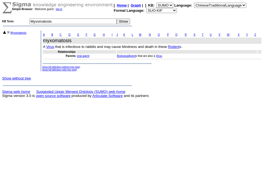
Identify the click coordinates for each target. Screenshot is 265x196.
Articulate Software (107, 96)
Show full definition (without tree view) (61, 67)
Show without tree (16, 78)
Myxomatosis (18, 32)
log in (59, 9)
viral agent (83, 55)
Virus (50, 47)
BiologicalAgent (126, 55)
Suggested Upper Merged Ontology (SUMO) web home (80, 92)
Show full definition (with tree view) (59, 69)
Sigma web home (16, 92)
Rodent (173, 47)
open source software (53, 96)
